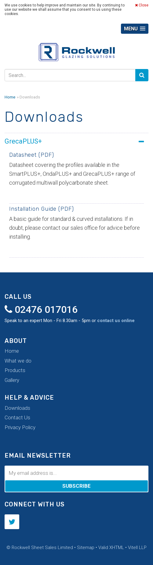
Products (15, 370)
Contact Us (17, 417)
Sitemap (85, 547)
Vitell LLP (137, 547)
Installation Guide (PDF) (41, 209)
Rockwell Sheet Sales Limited (76, 53)
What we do (18, 361)
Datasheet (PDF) (31, 155)
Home (10, 96)
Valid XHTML (111, 547)
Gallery (12, 380)
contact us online (116, 320)
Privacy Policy (20, 427)
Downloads (17, 408)
